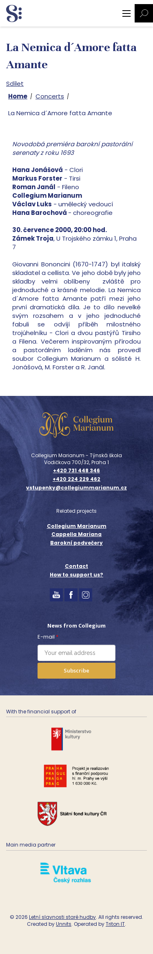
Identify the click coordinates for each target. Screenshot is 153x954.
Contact (76, 566)
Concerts (49, 96)
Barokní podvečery (76, 542)
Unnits (63, 923)
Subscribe (76, 670)
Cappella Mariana (76, 534)
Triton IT (115, 923)
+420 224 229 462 (76, 479)
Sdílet (15, 83)
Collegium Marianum (76, 526)
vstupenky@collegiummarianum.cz (76, 488)
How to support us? (76, 574)
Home (17, 96)
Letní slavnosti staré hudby (62, 917)
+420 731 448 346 (76, 470)
